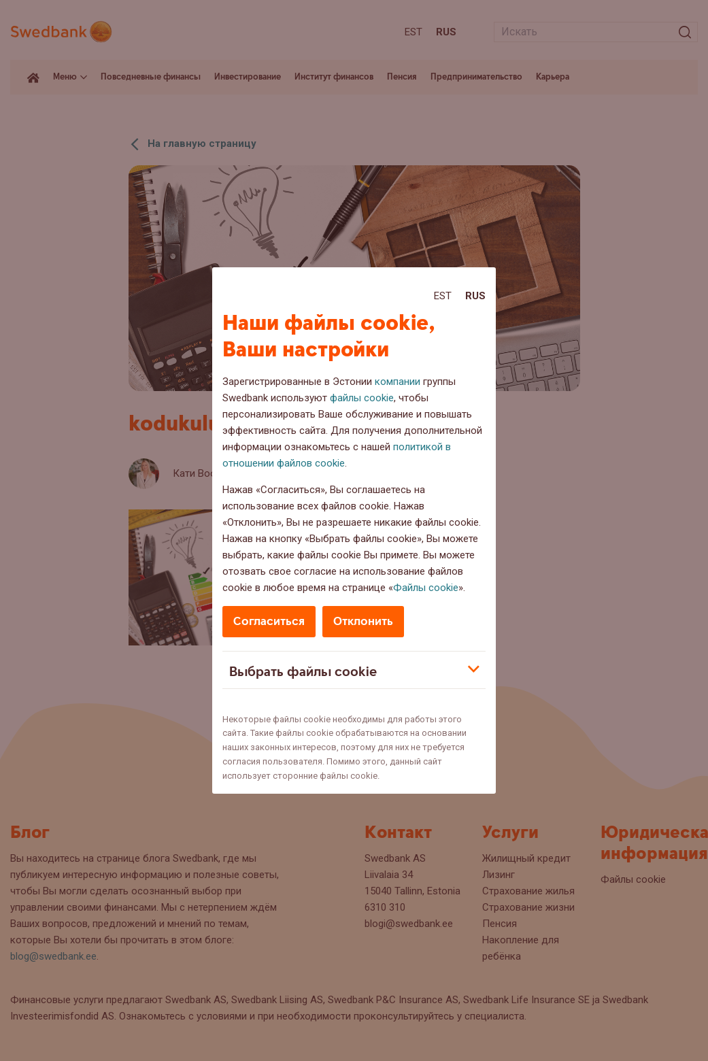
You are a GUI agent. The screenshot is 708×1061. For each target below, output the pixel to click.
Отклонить (363, 621)
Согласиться (269, 621)
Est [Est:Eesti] (443, 296)
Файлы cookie (425, 588)
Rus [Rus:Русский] (475, 296)
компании (397, 381)
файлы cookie (362, 398)
